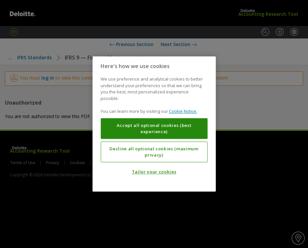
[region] (154, 123)
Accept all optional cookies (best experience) (154, 129)
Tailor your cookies (154, 172)
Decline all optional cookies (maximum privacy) (153, 152)
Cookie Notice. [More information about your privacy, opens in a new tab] (183, 111)
